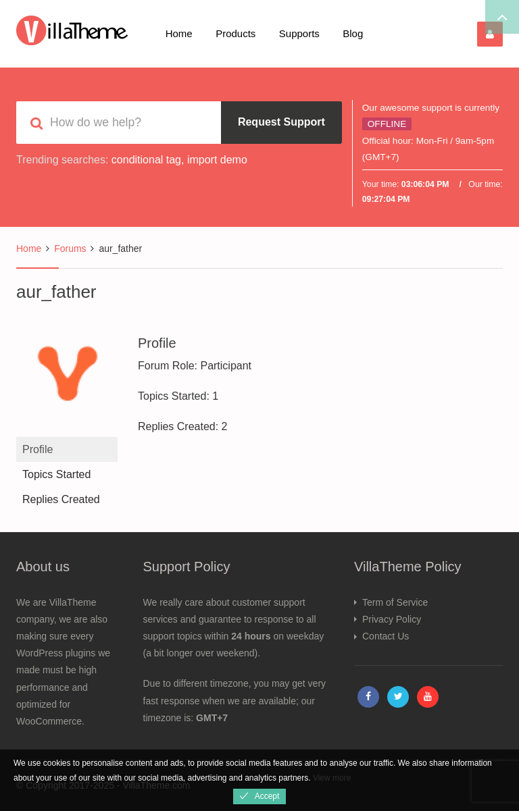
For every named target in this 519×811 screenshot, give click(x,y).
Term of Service (395, 602)
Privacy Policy (391, 619)
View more (332, 778)
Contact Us (385, 636)
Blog (353, 33)
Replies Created (61, 499)
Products (235, 33)
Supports (299, 33)
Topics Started (56, 474)
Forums (70, 248)
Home (179, 33)
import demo (217, 159)
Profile (37, 449)
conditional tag (146, 159)
